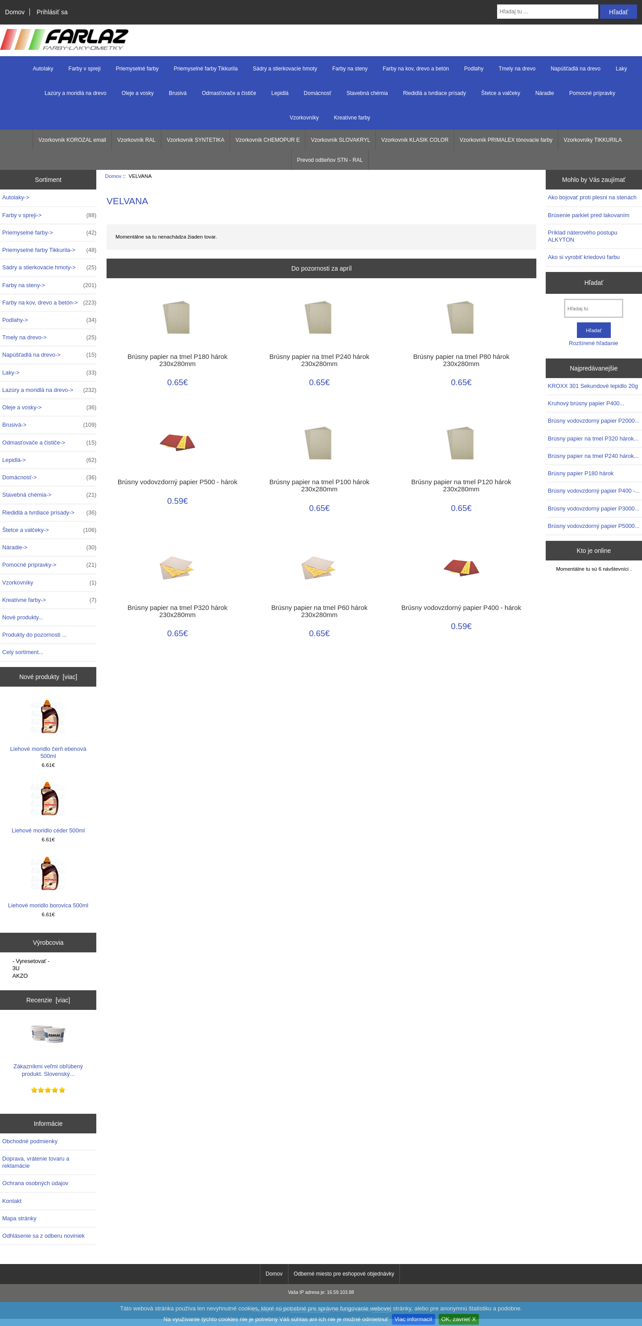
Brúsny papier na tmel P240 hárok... (593, 456)
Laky (621, 69)
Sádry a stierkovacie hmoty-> (49, 267)
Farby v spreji (85, 69)
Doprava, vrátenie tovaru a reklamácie (35, 1162)
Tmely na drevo (516, 69)
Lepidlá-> (49, 460)
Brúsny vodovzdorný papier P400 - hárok (461, 607)
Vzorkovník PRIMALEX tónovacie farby (506, 140)
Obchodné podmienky (30, 1141)
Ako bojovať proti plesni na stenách (592, 197)
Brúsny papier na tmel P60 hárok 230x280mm (319, 611)
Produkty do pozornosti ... (34, 634)
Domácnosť (317, 93)
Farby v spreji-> (49, 215)
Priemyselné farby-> (49, 232)
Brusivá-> (49, 424)
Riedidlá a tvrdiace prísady (434, 93)
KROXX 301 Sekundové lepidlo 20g (593, 386)
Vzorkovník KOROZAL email (72, 140)
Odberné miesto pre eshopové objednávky (344, 1274)
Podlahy (473, 69)
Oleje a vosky (138, 93)
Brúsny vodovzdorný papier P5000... (594, 526)
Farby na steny (349, 69)
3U (49, 968)
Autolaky (43, 69)
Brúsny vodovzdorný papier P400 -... (594, 490)
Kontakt (11, 1201)
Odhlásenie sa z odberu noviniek (43, 1235)
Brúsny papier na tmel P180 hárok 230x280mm (177, 360)
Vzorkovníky (304, 118)
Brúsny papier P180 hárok (580, 473)
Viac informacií (413, 1319)
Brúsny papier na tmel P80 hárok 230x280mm (461, 360)
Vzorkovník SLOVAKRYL (340, 140)
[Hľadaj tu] (593, 308)
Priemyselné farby (137, 69)
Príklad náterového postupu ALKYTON (582, 236)
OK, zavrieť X (458, 1319)
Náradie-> (49, 547)
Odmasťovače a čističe (229, 93)
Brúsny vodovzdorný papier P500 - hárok (178, 482)
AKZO (49, 976)
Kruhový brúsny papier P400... (586, 403)
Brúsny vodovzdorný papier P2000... (594, 420)
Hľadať (594, 282)
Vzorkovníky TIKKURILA (593, 140)
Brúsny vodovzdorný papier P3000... (594, 508)
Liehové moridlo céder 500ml (48, 807)
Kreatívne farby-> (49, 600)
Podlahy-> (49, 320)
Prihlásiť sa (52, 12)
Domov (15, 12)
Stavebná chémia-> (49, 494)
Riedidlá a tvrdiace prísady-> (49, 512)
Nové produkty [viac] (48, 676)
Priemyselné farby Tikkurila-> (49, 250)
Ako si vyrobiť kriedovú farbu (584, 257)
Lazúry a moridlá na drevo (76, 93)
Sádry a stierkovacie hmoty (285, 69)
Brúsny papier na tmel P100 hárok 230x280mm (319, 485)
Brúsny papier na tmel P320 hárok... (593, 438)
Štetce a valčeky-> (49, 530)
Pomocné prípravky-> (49, 564)
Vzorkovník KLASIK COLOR (415, 140)
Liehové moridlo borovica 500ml (48, 882)
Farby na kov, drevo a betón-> (49, 302)
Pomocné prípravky (592, 93)
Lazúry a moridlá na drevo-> (49, 390)
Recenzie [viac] (48, 1000)
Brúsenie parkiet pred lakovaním (589, 215)
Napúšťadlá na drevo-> (49, 354)
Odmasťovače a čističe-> (49, 442)
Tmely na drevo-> (49, 337)
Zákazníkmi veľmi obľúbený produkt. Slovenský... (48, 1047)
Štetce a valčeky (500, 93)
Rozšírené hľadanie (593, 343)
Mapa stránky (19, 1218)
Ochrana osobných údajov (35, 1183)
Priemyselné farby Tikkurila (206, 69)
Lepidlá (280, 93)
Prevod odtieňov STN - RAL (330, 160)
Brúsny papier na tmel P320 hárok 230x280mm (177, 611)
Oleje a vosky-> (49, 407)
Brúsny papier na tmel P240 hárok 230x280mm (319, 360)
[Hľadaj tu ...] (547, 11)
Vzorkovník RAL (136, 140)
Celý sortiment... (22, 652)
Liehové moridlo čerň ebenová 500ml (48, 729)
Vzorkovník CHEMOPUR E (267, 140)
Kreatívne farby (352, 118)
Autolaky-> (15, 197)
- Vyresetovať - (49, 961)
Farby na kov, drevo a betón (416, 69)
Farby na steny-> (49, 285)
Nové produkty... (22, 617)
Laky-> (49, 372)
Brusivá (178, 93)
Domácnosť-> (49, 477)
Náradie (544, 93)
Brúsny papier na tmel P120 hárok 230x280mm (461, 485)
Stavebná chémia (367, 93)
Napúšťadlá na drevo (576, 69)
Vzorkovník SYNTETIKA (195, 140)
